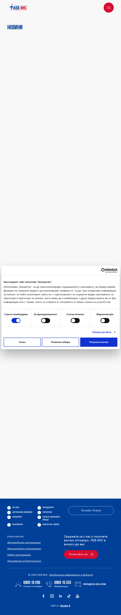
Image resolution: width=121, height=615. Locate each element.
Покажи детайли (101, 332)
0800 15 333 (62, 583)
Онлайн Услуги (91, 510)
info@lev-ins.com (94, 584)
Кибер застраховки (19, 554)
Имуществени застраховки (24, 548)
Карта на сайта (51, 524)
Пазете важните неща (51, 518)
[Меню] (109, 8)
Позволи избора (60, 342)
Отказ (22, 342)
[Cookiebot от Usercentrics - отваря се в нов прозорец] (103, 270)
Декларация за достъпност (24, 561)
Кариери (17, 517)
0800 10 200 (31, 583)
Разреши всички (98, 342)
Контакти (17, 524)
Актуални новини (22, 512)
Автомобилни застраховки (24, 542)
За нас (15, 507)
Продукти (48, 507)
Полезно (47, 512)
